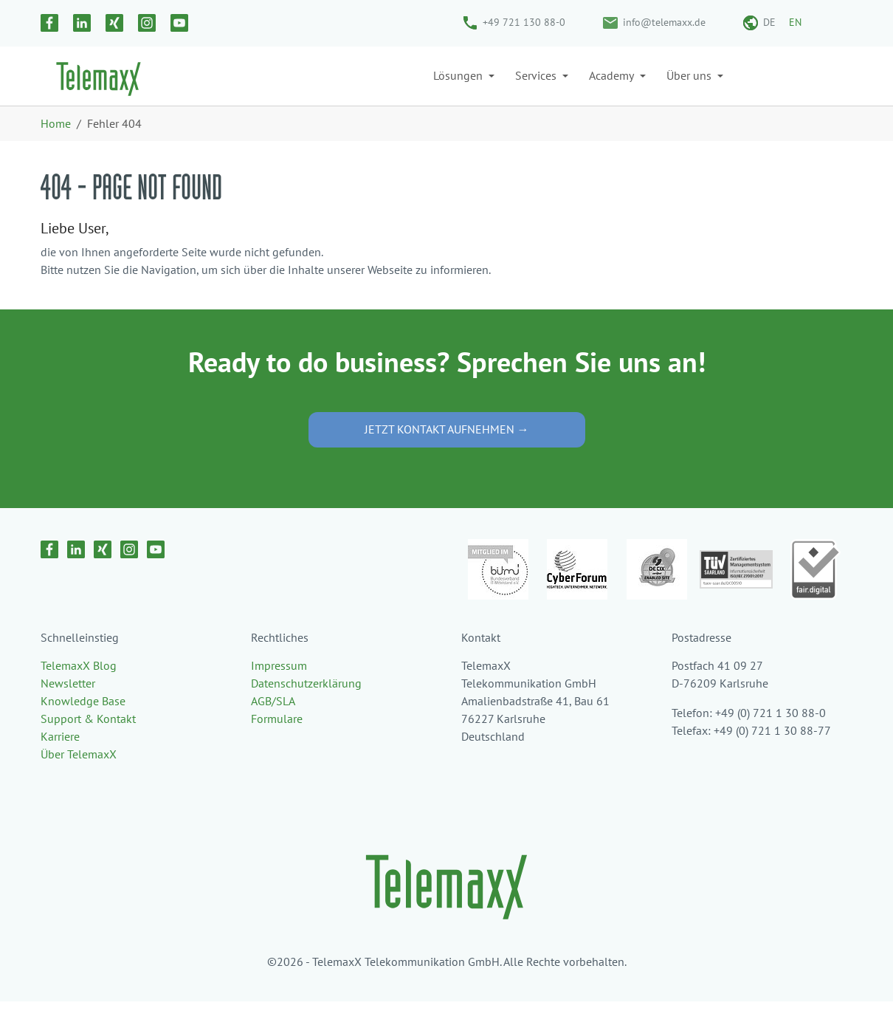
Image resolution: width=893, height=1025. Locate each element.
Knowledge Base (83, 724)
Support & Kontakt (88, 742)
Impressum (279, 689)
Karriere (60, 760)
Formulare (277, 742)
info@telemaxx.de (664, 22)
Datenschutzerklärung (306, 706)
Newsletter (68, 706)
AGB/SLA (273, 724)
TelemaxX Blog (79, 689)
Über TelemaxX (79, 777)
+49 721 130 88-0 (524, 22)
